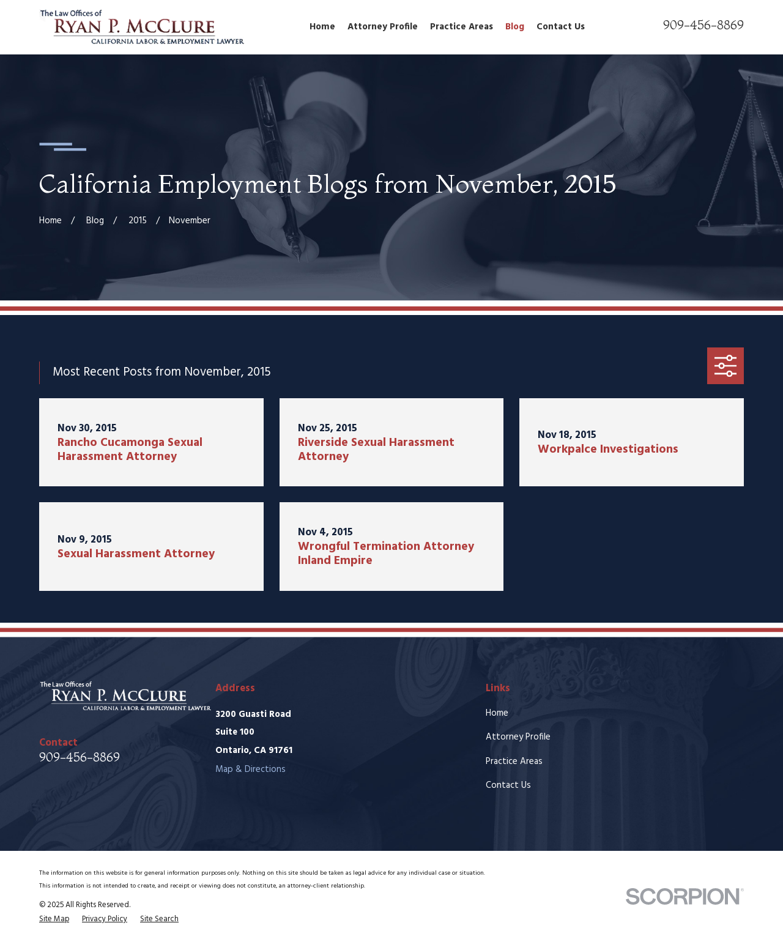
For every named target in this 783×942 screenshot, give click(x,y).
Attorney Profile (518, 737)
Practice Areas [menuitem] (461, 27)
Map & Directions (250, 769)
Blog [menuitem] (514, 27)
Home (497, 713)
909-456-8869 (703, 24)
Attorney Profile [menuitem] (382, 27)
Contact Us (508, 785)
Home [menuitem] (322, 27)
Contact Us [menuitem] (560, 27)
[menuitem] (54, 919)
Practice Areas (514, 761)
